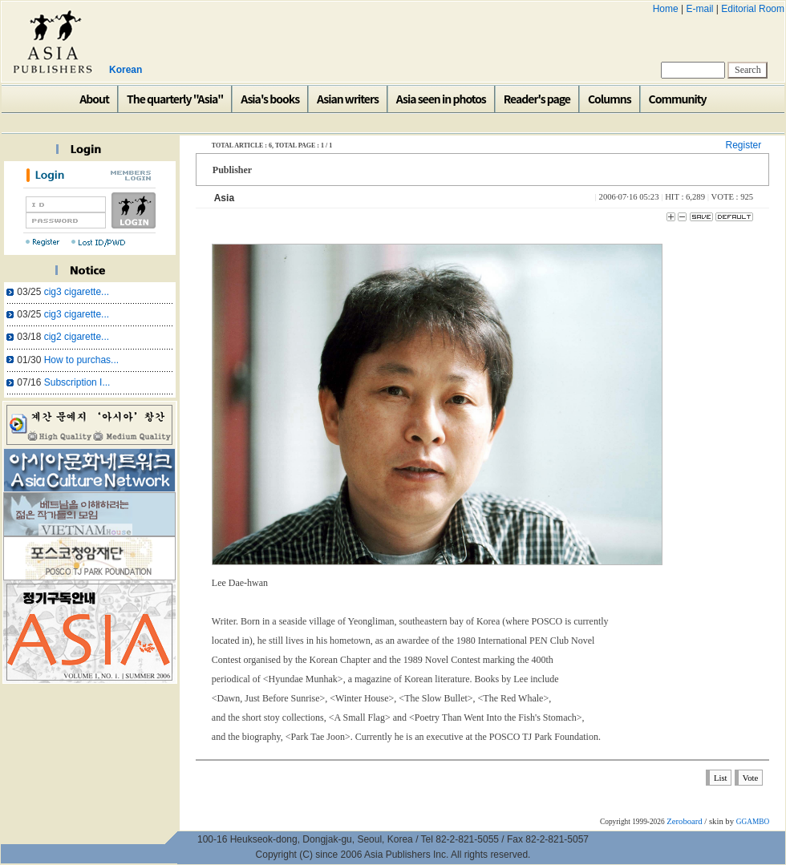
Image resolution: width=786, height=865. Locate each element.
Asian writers (348, 99)
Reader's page (537, 99)
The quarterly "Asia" (175, 99)
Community (678, 99)
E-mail (699, 8)
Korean (125, 69)
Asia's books (270, 99)
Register (743, 145)
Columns (609, 99)
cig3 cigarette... (76, 291)
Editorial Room (752, 8)
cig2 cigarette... (76, 336)
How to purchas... (81, 360)
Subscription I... (77, 382)
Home (666, 8)
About (94, 99)
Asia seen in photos (441, 99)
